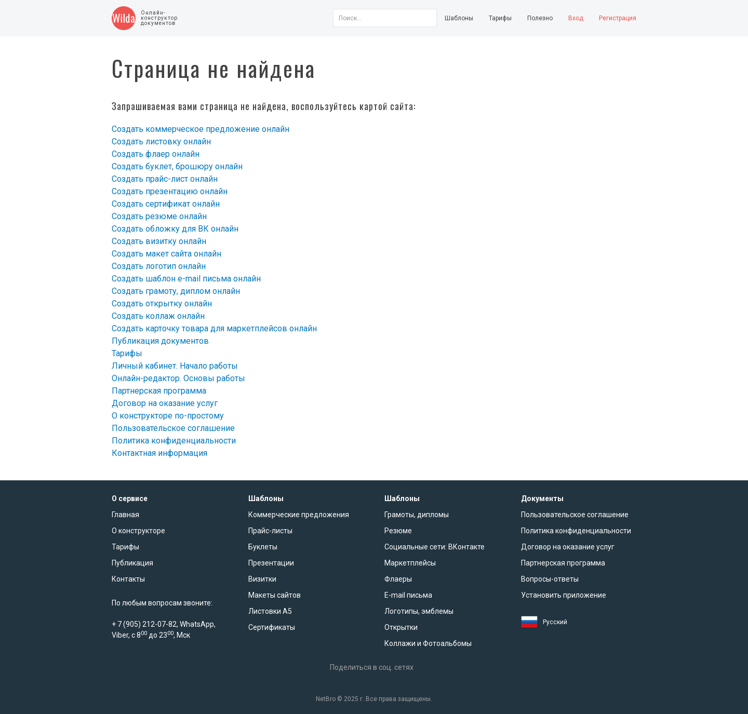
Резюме (398, 531)
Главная (125, 514)
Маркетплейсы (410, 563)
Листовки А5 (270, 611)
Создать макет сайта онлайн (166, 254)
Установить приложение (563, 595)
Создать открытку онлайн (162, 303)
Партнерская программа (159, 391)
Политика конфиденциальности (174, 441)
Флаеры (398, 579)
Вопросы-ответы (550, 579)
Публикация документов (160, 341)
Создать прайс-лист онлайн (165, 179)
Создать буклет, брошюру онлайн (177, 166)
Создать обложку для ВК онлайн (175, 229)
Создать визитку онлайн (159, 241)
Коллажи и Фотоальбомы (428, 643)
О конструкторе (138, 531)
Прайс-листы (270, 531)
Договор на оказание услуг (165, 403)
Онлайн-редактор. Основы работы (178, 378)
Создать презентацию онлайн (170, 191)
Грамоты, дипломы (416, 514)
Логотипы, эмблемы (418, 611)
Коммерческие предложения (298, 514)
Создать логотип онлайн (159, 266)
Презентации (271, 563)
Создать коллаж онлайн (158, 316)
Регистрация (617, 18)
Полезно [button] (540, 18)
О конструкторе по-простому (168, 416)
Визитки (262, 579)
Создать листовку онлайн (161, 141)
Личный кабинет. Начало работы (175, 366)
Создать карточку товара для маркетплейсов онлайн (214, 328)
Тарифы (500, 18)
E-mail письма (408, 595)
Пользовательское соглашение (173, 428)
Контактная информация (159, 453)
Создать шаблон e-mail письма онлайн (186, 279)
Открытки (401, 627)
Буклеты (262, 547)
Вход (575, 18)
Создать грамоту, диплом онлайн (176, 291)
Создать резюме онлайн (159, 216)
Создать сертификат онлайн (166, 204)
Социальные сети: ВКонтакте (434, 547)
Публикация (132, 563)
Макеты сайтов (274, 595)
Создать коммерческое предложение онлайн (200, 129)
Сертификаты (271, 627)
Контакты (128, 579)
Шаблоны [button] (459, 18)
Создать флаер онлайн (155, 154)
